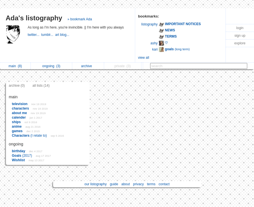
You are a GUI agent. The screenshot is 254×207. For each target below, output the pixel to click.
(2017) (22, 156)
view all (143, 58)
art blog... (62, 35)
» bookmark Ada (79, 19)
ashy (153, 43)
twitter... (34, 35)
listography (149, 24)
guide (114, 184)
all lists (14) (41, 86)
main (15, 66)
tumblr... (48, 35)
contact (164, 184)
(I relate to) (30, 136)
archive (88, 66)
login (239, 28)
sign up (240, 36)
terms (151, 184)
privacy (138, 184)
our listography (95, 184)
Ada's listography (34, 18)
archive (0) (17, 86)
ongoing (51, 66)
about (125, 184)
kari (154, 49)
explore (239, 43)
